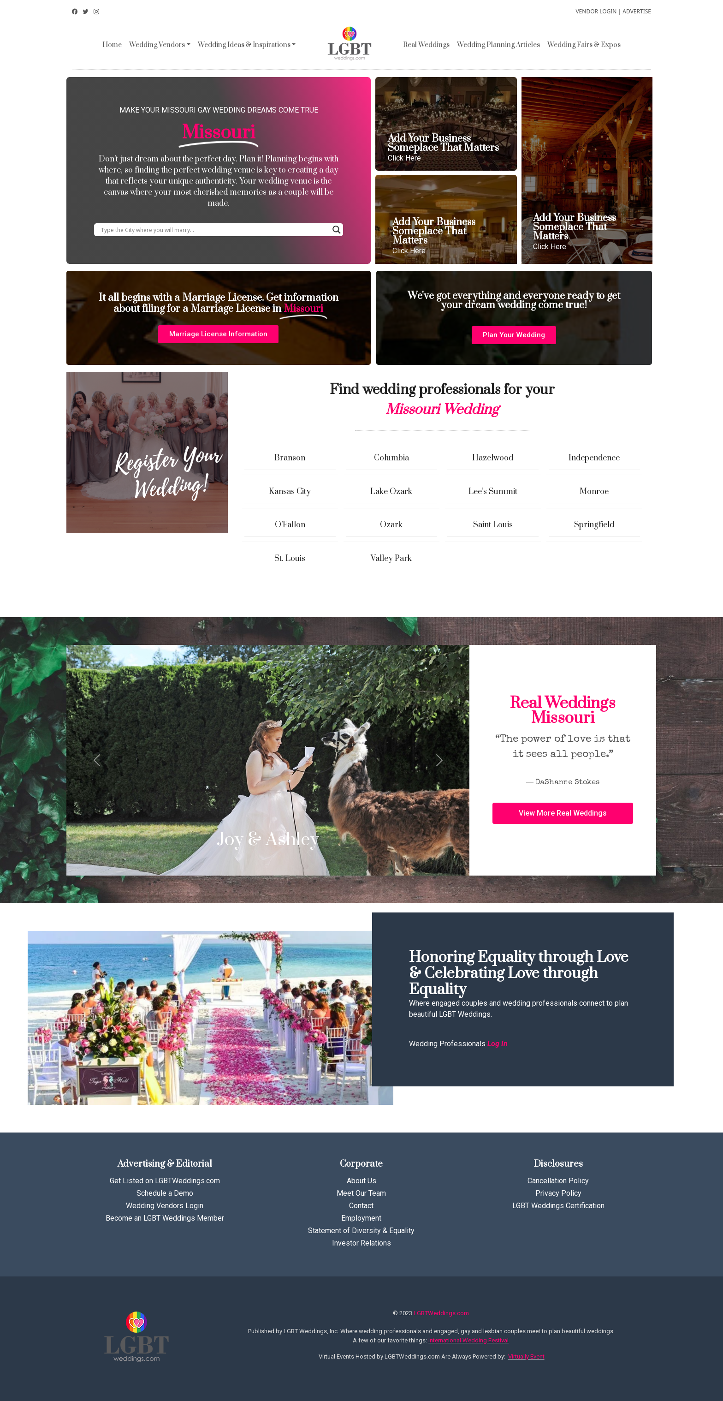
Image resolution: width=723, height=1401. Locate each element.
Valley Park (391, 559)
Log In (497, 1043)
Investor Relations (361, 1243)
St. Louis (289, 559)
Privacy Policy (558, 1193)
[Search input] (214, 229)
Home (112, 45)
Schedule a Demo (164, 1193)
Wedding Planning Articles (498, 45)
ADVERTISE (636, 11)
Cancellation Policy (558, 1180)
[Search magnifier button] (336, 229)
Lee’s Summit (492, 492)
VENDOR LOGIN (595, 11)
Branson (289, 458)
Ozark (391, 525)
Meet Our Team (361, 1193)
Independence (594, 458)
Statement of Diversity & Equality (361, 1230)
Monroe (594, 492)
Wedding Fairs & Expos (584, 45)
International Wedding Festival (468, 1340)
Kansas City (290, 492)
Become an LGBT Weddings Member (165, 1218)
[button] (218, 334)
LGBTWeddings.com (441, 1313)
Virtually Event (526, 1356)
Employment (361, 1218)
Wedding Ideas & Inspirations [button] (244, 45)
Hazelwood (492, 458)
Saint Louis (493, 525)
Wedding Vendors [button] (157, 45)
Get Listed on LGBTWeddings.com (165, 1180)
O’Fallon (290, 525)
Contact (361, 1205)
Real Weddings (426, 45)
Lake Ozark (391, 492)
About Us (361, 1180)
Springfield (594, 525)
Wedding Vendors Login (164, 1205)
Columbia (391, 458)
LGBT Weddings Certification (558, 1205)
